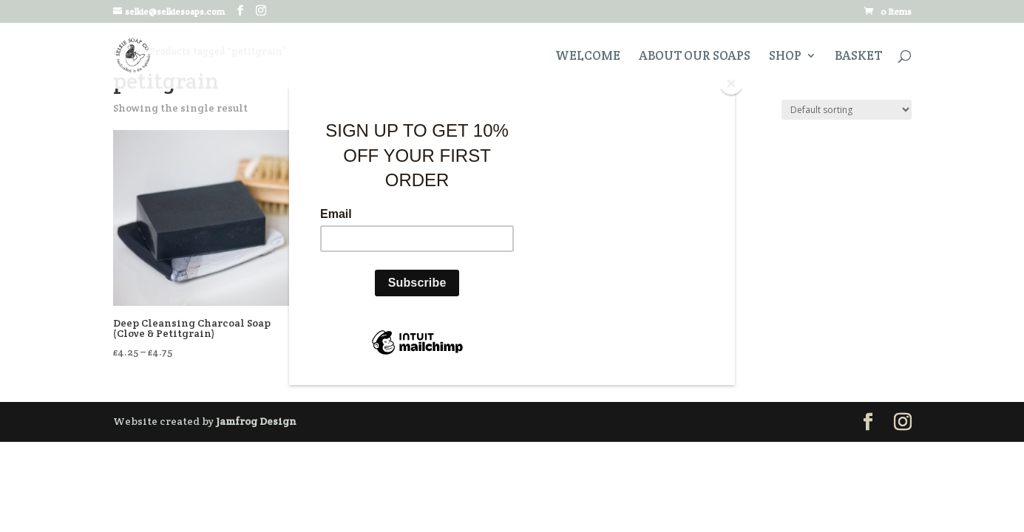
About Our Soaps (694, 57)
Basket (858, 57)
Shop (785, 57)
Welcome (587, 57)
